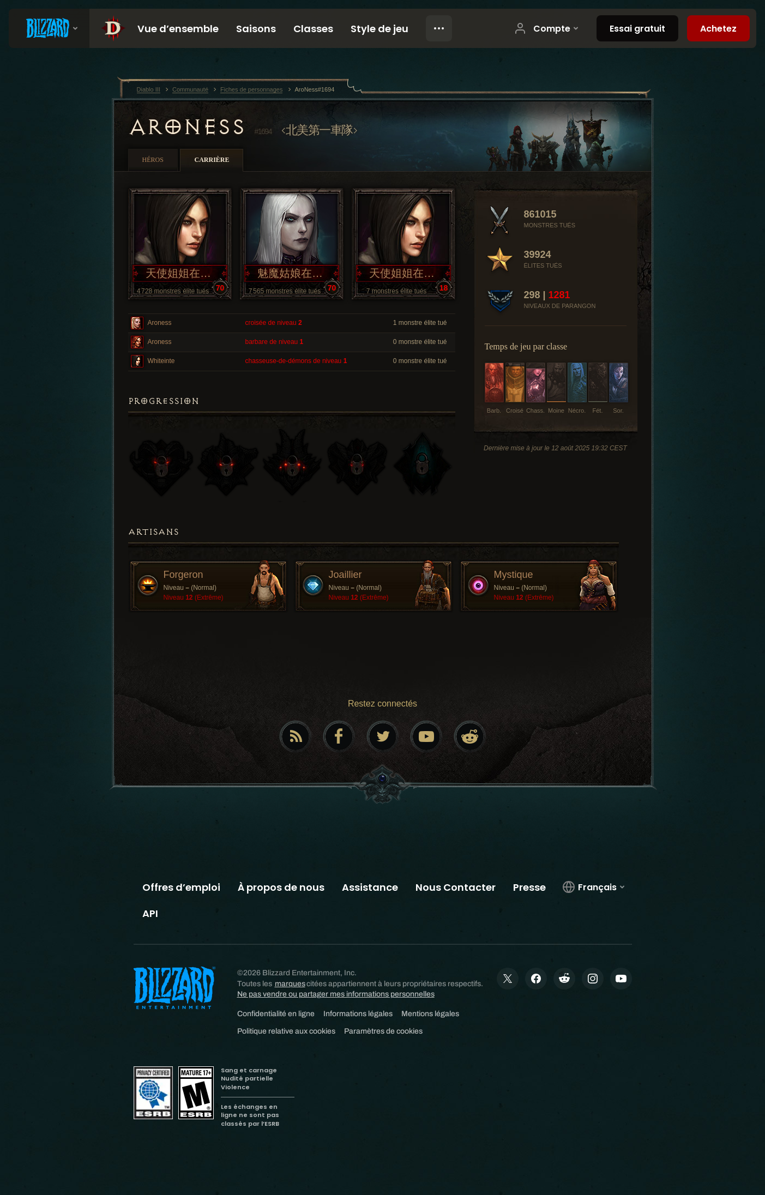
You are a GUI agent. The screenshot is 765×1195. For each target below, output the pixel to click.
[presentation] (49, 28)
